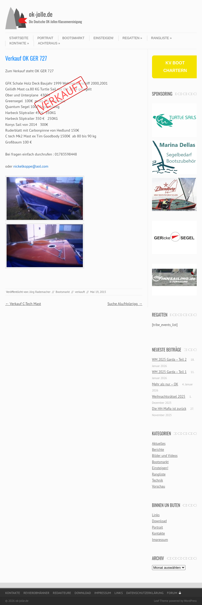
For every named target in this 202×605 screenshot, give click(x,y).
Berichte (158, 449)
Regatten (132, 38)
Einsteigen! (103, 38)
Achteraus (49, 43)
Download (159, 521)
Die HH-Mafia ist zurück (169, 408)
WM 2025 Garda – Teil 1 (169, 372)
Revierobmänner (36, 593)
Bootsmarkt (73, 38)
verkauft (80, 292)
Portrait (45, 38)
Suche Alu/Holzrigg (124, 303)
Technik (157, 480)
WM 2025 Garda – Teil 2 (169, 359)
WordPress (190, 601)
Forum (172, 593)
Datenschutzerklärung (145, 593)
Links (156, 515)
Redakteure (62, 593)
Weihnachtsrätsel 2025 (168, 396)
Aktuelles (159, 443)
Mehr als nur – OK (165, 384)
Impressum (160, 539)
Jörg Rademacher (39, 292)
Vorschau (158, 486)
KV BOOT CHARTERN (175, 67)
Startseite (18, 38)
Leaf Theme (161, 601)
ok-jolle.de (41, 14)
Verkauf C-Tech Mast (23, 303)
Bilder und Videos (165, 455)
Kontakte (19, 43)
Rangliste (161, 38)
